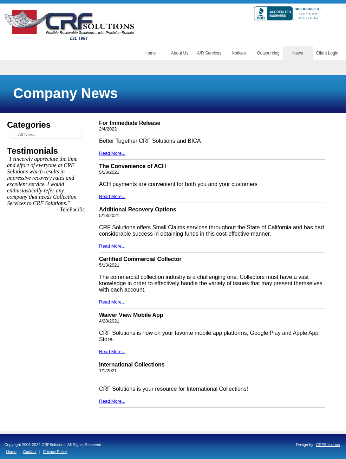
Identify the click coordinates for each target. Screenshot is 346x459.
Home (150, 53)
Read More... (112, 153)
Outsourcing (268, 53)
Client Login (327, 53)
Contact (30, 452)
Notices (238, 53)
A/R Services (209, 53)
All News (27, 134)
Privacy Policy (55, 452)
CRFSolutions (328, 444)
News (297, 53)
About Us (179, 53)
